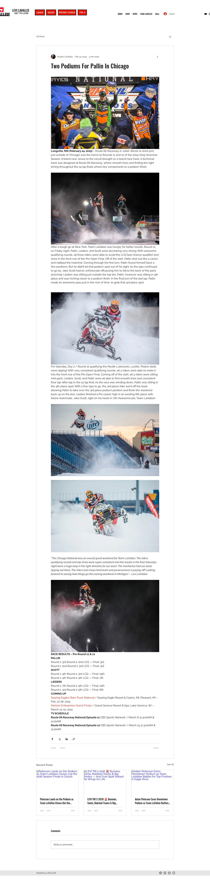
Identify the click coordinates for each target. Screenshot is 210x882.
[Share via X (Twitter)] (59, 739)
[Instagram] (164, 872)
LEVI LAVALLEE (20, 10)
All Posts (40, 36)
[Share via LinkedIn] (66, 739)
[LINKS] (40, 12)
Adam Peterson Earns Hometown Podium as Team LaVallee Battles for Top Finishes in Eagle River (151, 801)
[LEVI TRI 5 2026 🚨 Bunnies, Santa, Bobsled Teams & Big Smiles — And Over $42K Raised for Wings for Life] (105, 782)
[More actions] (157, 56)
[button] (170, 36)
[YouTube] (173, 872)
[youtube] (205, 13)
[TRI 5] (82, 12)
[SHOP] (51, 12)
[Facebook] (169, 872)
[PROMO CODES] (67, 12)
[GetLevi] (160, 872)
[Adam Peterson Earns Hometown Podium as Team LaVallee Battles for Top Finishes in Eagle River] (152, 782)
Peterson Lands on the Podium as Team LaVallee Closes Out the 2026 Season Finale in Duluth (56, 801)
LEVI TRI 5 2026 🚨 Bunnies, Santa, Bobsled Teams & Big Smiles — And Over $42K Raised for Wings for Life (103, 801)
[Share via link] (73, 739)
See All (170, 764)
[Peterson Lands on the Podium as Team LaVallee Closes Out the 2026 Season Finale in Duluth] (57, 782)
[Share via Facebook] (52, 739)
